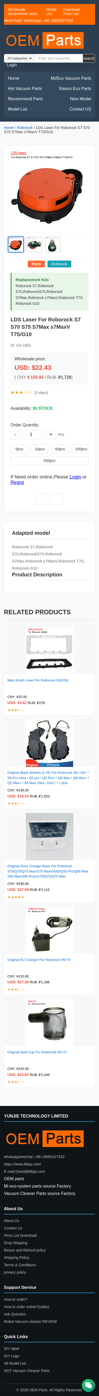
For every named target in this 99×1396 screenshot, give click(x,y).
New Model (80, 99)
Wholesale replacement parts (22, 11)
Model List (51, 11)
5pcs (19, 449)
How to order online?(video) (26, 1307)
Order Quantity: (25, 425)
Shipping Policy (16, 1257)
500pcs (49, 460)
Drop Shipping (15, 1243)
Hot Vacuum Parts (25, 88)
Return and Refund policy (25, 1250)
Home (13, 78)
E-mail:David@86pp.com (24, 1171)
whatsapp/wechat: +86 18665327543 (34, 1157)
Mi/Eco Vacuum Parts (71, 78)
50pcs (60, 449)
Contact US (80, 109)
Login (12, 65)
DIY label (11, 1349)
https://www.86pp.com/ (22, 1164)
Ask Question (15, 1314)
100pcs (81, 449)
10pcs (40, 449)
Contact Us (13, 1228)
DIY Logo (11, 1356)
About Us (11, 1221)
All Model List (15, 1363)
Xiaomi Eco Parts (75, 88)
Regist (17, 482)
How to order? (15, 1299)
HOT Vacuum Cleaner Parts (27, 1371)
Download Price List (71, 11)
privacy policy (15, 1272)
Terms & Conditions (20, 1265)
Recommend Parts (25, 99)
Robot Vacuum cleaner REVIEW (30, 1321)
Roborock (25, 128)
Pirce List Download (20, 1235)
